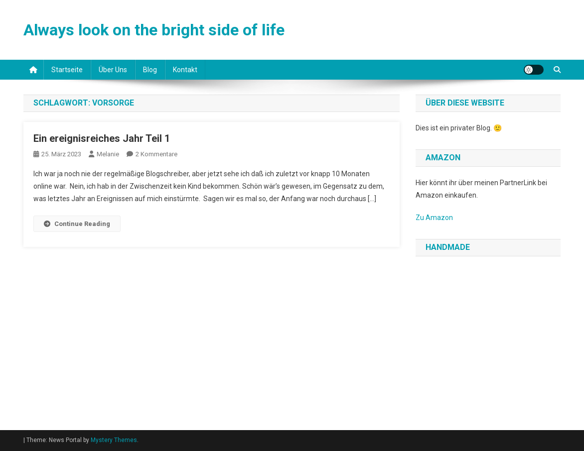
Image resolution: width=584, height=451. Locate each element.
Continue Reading (77, 223)
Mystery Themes (114, 440)
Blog (150, 70)
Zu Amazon (434, 218)
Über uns (113, 70)
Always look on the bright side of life (154, 29)
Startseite (67, 70)
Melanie (108, 154)
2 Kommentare (156, 154)
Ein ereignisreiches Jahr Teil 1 (101, 138)
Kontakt (185, 70)
